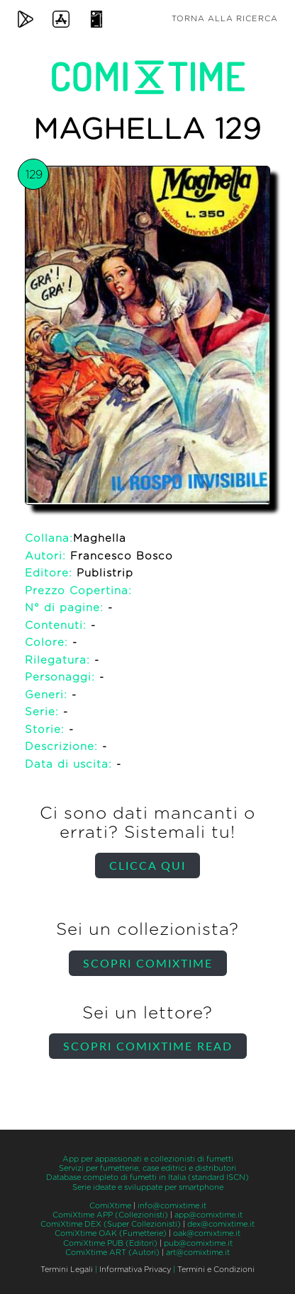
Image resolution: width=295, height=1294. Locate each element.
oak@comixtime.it (206, 1233)
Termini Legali (66, 1269)
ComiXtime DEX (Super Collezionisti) (110, 1224)
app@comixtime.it (208, 1215)
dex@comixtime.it (221, 1224)
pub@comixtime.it (198, 1243)
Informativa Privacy (135, 1269)
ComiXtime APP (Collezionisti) (110, 1215)
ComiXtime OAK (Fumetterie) (111, 1233)
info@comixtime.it (172, 1206)
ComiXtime (110, 1206)
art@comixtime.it (198, 1252)
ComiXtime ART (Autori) (112, 1252)
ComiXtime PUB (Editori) (110, 1243)
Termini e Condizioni (216, 1269)
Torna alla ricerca (225, 19)
